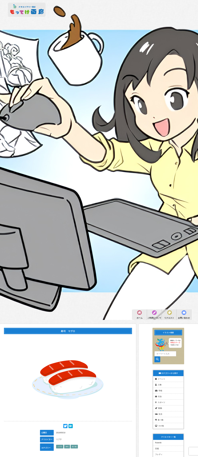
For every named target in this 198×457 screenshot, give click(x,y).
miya (157, 454)
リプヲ (60, 446)
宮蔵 (157, 443)
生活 (158, 410)
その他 (159, 421)
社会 (158, 394)
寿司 (67, 446)
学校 (158, 389)
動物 (158, 405)
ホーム (140, 318)
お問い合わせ (184, 318)
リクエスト (169, 318)
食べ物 (74, 446)
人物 (158, 383)
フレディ (158, 449)
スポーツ (160, 400)
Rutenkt (158, 438)
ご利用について (154, 318)
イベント (160, 378)
